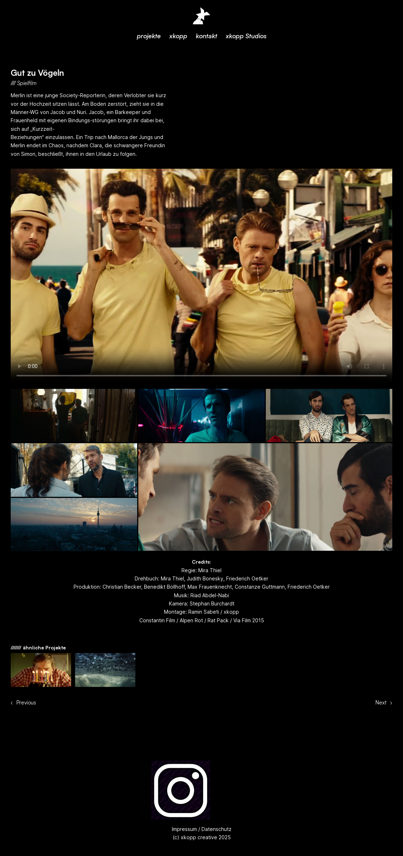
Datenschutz (216, 829)
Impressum (184, 829)
